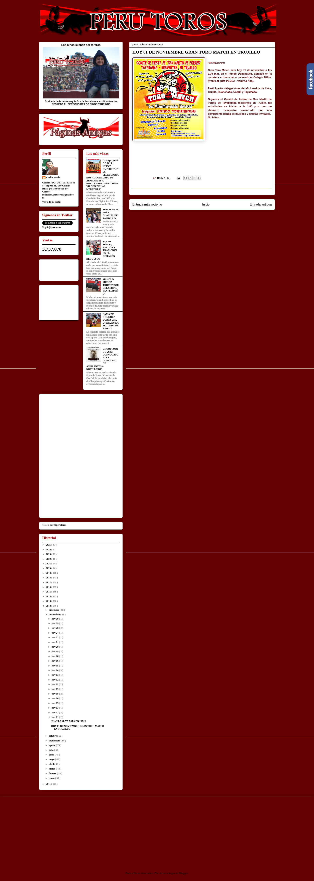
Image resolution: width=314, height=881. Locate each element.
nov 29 (55, 623)
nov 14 (55, 670)
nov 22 (55, 637)
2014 (48, 596)
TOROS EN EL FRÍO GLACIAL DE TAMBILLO (111, 214)
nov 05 (55, 703)
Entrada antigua (261, 204)
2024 (48, 549)
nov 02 (55, 712)
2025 (48, 544)
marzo (52, 768)
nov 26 (55, 628)
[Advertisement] (72, 830)
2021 (48, 563)
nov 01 (55, 717)
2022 (48, 559)
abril (51, 764)
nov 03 (55, 707)
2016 (48, 587)
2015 (48, 591)
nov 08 (55, 693)
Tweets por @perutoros (54, 525)
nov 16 (55, 660)
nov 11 (55, 684)
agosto (52, 745)
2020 (48, 568)
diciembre (54, 610)
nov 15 (55, 665)
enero (52, 778)
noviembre (54, 614)
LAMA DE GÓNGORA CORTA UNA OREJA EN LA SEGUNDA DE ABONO (111, 321)
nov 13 (55, 674)
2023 (48, 554)
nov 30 (55, 618)
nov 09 (55, 689)
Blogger (183, 873)
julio (51, 750)
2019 (48, 573)
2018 (48, 577)
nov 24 (55, 632)
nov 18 (55, 656)
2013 (48, 601)
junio (52, 754)
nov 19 (55, 651)
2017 (48, 582)
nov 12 (55, 679)
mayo (52, 759)
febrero (53, 773)
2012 (48, 606)
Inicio (205, 204)
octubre (53, 735)
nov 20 (55, 646)
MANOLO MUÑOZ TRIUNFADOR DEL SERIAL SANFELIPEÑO (111, 286)
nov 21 (55, 642)
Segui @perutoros (51, 227)
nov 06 (55, 698)
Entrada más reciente (147, 204)
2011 (48, 784)
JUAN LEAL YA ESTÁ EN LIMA (68, 721)
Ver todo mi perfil (51, 202)
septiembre (55, 740)
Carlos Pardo (53, 177)
